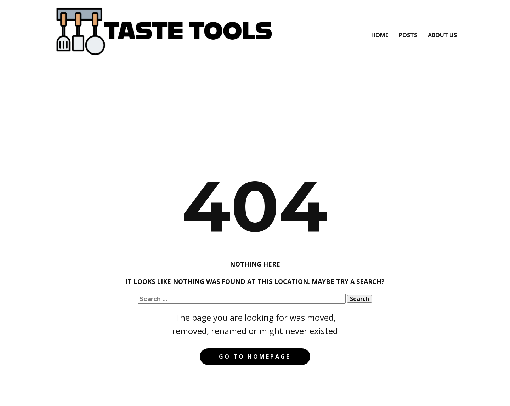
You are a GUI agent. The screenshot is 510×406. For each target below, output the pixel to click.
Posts (408, 35)
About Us (442, 35)
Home (379, 35)
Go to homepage (254, 356)
